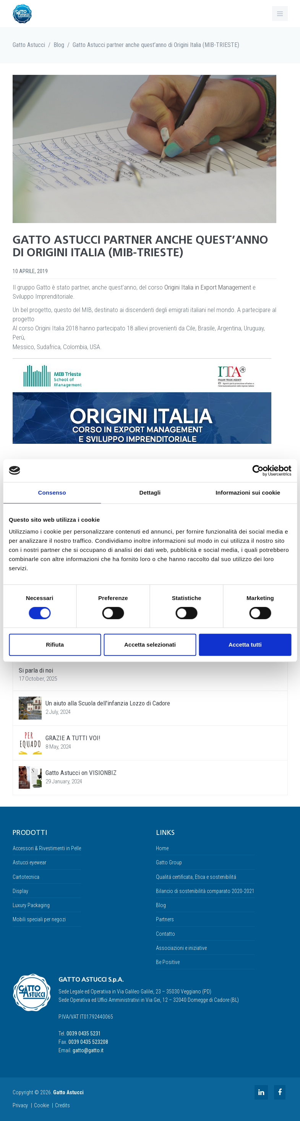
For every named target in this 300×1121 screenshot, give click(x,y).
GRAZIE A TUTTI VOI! (73, 738)
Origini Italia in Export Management (207, 287)
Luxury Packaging (31, 905)
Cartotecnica (26, 877)
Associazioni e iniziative (181, 948)
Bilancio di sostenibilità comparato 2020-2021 (205, 891)
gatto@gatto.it (88, 1050)
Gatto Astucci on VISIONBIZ (81, 772)
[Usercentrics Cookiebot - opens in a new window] (257, 470)
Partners (165, 919)
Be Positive (168, 962)
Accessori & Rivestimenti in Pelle (47, 848)
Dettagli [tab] (150, 492)
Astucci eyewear (29, 862)
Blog (59, 45)
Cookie (41, 1105)
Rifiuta (55, 644)
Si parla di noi (36, 670)
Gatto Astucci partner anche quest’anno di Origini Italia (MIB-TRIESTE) (156, 45)
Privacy (20, 1105)
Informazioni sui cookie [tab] (248, 492)
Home (162, 848)
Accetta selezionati (150, 644)
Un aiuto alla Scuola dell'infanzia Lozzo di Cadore (107, 703)
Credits (62, 1105)
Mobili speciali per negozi (39, 919)
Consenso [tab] (52, 492)
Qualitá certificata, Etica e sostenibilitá (196, 877)
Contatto (165, 934)
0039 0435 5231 (83, 1033)
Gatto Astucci (29, 45)
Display (20, 891)
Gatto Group (169, 862)
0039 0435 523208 (88, 1042)
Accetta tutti (245, 644)
